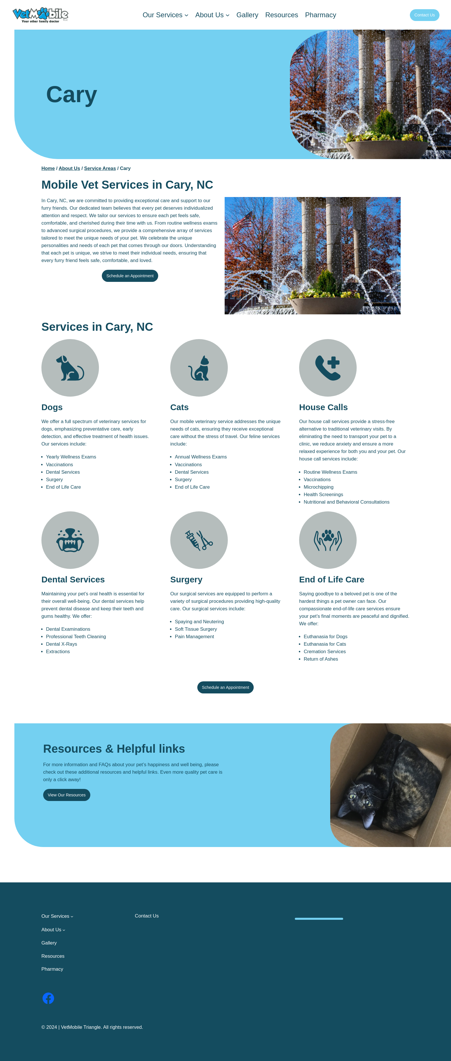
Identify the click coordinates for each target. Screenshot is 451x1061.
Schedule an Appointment (130, 276)
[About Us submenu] (228, 15)
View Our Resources (67, 795)
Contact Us (424, 15)
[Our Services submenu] (186, 15)
